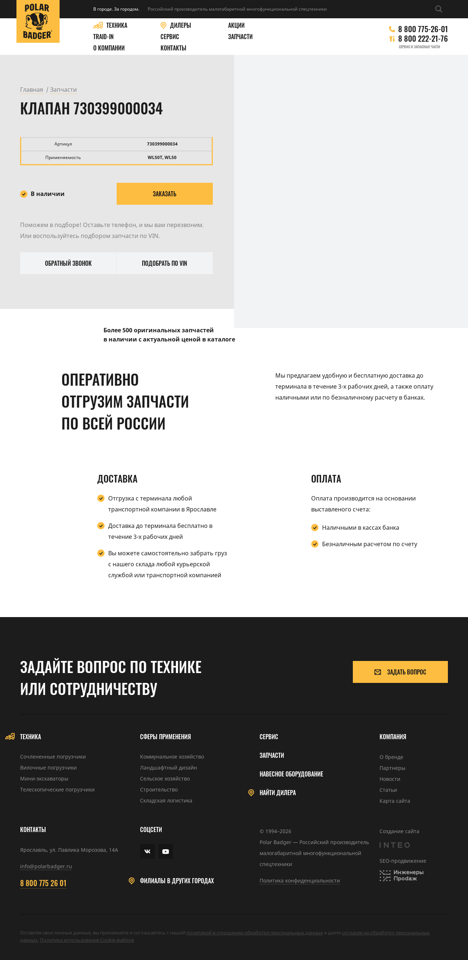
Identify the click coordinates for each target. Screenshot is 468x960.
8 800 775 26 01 (43, 882)
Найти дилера (278, 793)
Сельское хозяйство (165, 778)
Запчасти (240, 37)
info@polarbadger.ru (46, 866)
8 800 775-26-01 (423, 29)
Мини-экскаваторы (44, 778)
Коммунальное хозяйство (172, 756)
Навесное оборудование (291, 774)
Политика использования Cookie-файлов (87, 940)
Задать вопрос (400, 672)
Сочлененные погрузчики (53, 756)
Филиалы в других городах (177, 881)
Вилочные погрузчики (48, 767)
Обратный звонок (68, 263)
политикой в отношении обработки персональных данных (254, 932)
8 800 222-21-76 (423, 38)
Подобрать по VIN (164, 263)
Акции (236, 25)
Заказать (164, 193)
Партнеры (392, 767)
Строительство (159, 789)
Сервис (170, 37)
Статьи (388, 789)
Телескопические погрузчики (57, 789)
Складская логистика (166, 800)
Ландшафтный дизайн (168, 767)
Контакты (173, 48)
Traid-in (103, 37)
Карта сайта (395, 800)
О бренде (391, 756)
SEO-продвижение (403, 860)
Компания (393, 737)
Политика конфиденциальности (300, 880)
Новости (390, 778)
